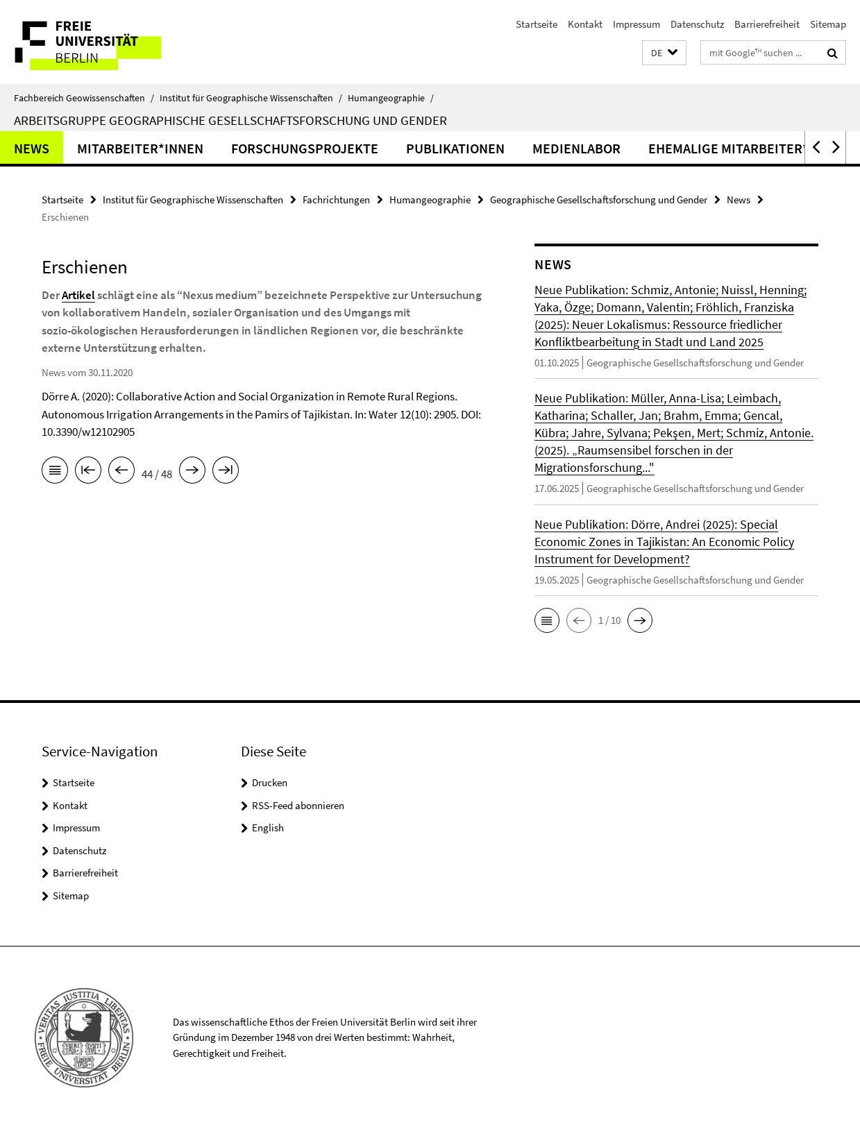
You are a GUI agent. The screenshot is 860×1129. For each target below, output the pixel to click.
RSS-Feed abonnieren (298, 805)
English (268, 827)
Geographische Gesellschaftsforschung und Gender (598, 199)
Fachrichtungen (336, 199)
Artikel (78, 295)
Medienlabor (576, 148)
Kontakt (585, 24)
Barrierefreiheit (767, 24)
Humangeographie (391, 98)
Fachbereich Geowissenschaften (84, 98)
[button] (664, 53)
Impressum (636, 24)
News (31, 148)
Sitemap (828, 24)
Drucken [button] (269, 782)
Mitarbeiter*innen (140, 148)
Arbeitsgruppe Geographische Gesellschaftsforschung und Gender (230, 120)
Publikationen (455, 148)
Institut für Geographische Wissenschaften (251, 98)
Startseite (536, 24)
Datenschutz (697, 24)
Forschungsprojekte (304, 148)
